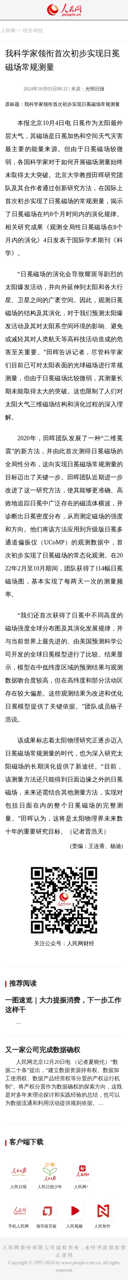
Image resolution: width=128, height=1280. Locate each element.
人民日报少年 (50, 1174)
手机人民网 (19, 1214)
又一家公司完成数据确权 (42, 1050)
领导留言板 (47, 1214)
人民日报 (19, 1174)
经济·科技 (33, 30)
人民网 (8, 30)
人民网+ (82, 1174)
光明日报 (94, 88)
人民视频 (75, 1214)
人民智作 (103, 1214)
